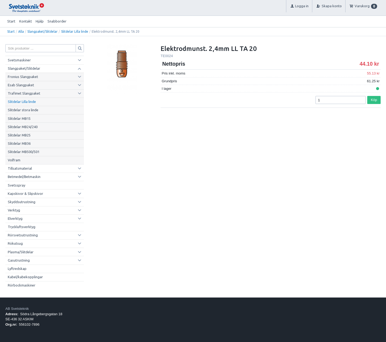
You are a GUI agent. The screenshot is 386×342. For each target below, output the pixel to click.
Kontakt (25, 21)
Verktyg (14, 210)
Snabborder (56, 21)
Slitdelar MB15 (19, 118)
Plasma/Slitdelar (21, 252)
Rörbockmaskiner (21, 285)
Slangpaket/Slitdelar (42, 31)
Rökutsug (15, 243)
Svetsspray (16, 185)
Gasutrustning (19, 260)
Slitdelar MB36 (19, 143)
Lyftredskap (17, 268)
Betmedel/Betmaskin (24, 177)
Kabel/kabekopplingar (25, 277)
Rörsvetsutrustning (23, 235)
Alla (21, 31)
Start (11, 21)
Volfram (14, 160)
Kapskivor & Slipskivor (25, 193)
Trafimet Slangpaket (24, 93)
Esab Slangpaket (21, 85)
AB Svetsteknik (17, 309)
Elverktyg (15, 218)
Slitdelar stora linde (23, 110)
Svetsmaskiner (19, 60)
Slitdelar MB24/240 (23, 127)
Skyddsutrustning (21, 202)
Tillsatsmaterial (20, 168)
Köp (374, 100)
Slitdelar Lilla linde (74, 31)
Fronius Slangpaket (23, 77)
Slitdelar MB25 (19, 135)
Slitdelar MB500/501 (23, 152)
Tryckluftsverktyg (21, 227)
